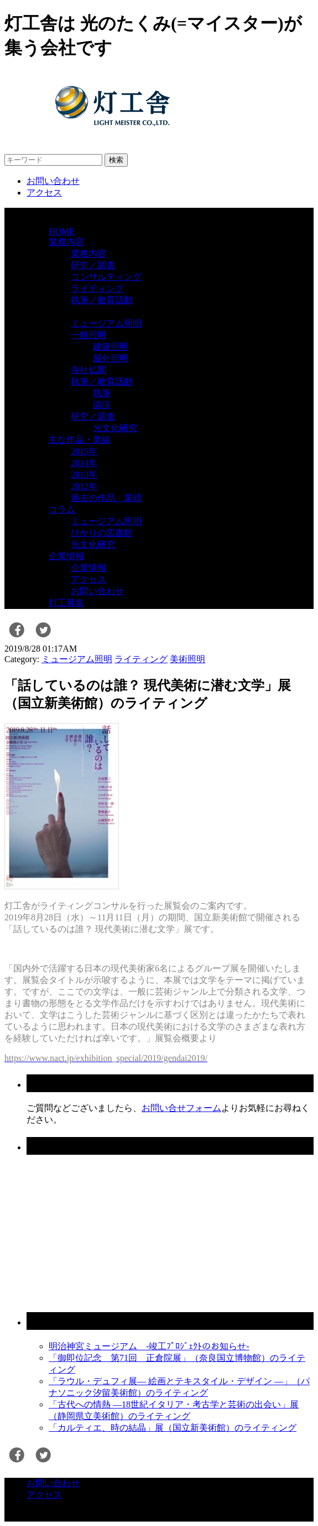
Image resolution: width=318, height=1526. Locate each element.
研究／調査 (93, 265)
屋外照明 (110, 358)
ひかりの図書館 (102, 532)
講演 (102, 404)
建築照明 (110, 346)
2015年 (84, 451)
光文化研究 (115, 428)
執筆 (102, 393)
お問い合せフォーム (181, 1108)
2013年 (84, 474)
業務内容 (66, 242)
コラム (62, 509)
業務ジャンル (75, 311)
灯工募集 (66, 602)
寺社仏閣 (88, 370)
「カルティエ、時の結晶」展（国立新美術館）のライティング (172, 1427)
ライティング (97, 288)
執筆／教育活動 (102, 300)
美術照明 (187, 659)
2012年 (84, 486)
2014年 (84, 463)
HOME (62, 231)
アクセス (44, 192)
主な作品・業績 (80, 439)
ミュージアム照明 (106, 323)
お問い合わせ (53, 181)
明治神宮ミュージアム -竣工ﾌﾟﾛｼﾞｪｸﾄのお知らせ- (149, 1346)
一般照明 (88, 335)
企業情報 (66, 556)
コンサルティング (106, 276)
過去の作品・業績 (106, 498)
